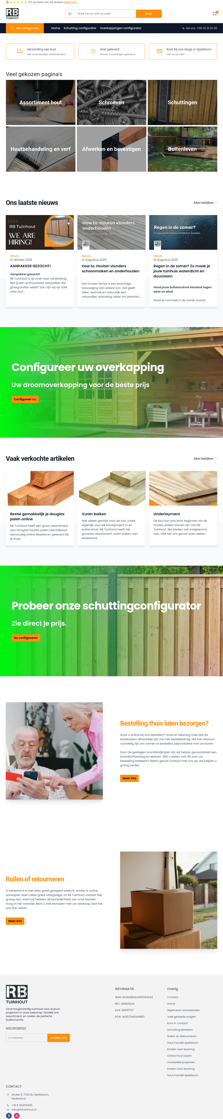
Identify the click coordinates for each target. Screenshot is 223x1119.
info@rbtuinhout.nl (22, 1109)
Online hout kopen (179, 1056)
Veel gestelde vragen (181, 1017)
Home (55, 28)
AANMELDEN (58, 1038)
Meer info (129, 778)
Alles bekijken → (205, 203)
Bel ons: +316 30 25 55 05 (199, 28)
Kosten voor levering (181, 1049)
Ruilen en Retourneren (182, 1036)
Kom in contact (177, 1023)
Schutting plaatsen (180, 1030)
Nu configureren (26, 638)
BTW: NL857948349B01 (130, 1017)
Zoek (148, 14)
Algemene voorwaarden (183, 1010)
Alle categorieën (27, 28)
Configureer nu (25, 399)
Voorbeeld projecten (181, 1062)
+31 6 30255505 (19, 1105)
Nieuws (14, 256)
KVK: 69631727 (124, 1010)
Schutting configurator (80, 28)
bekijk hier (70, 2)
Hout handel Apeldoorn (182, 1043)
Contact (172, 997)
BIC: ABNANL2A (124, 1004)
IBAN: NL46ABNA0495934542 (134, 997)
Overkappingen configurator (120, 28)
